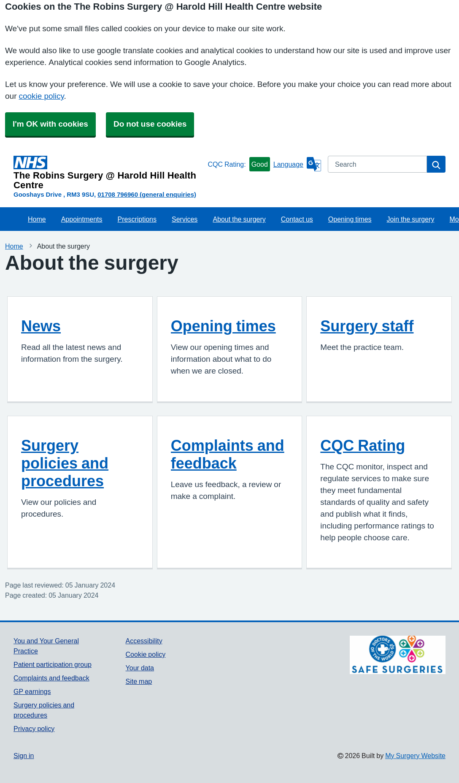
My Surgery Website (415, 755)
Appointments (82, 219)
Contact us (297, 219)
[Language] (297, 164)
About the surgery (239, 219)
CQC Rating (362, 445)
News (41, 325)
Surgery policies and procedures (64, 463)
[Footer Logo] (398, 655)
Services (184, 219)
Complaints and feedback (227, 454)
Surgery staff (366, 325)
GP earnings (32, 691)
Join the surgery (411, 219)
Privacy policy (34, 728)
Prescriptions (137, 219)
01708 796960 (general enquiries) (146, 194)
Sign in (24, 755)
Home (37, 219)
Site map (139, 681)
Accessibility (144, 640)
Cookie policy (146, 654)
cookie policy (41, 96)
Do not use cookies (149, 124)
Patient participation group (53, 664)
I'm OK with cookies (50, 124)
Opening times (350, 219)
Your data (140, 667)
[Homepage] (109, 173)
